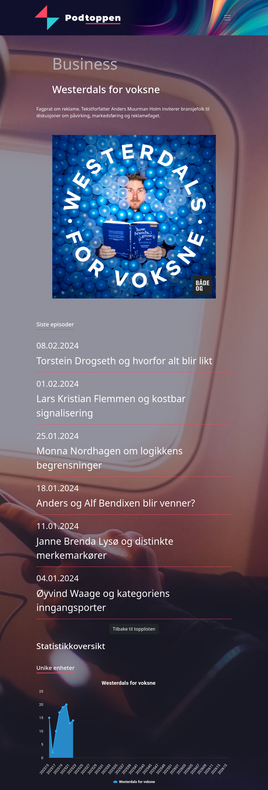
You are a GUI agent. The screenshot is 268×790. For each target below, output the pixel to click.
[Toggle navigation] (227, 17)
